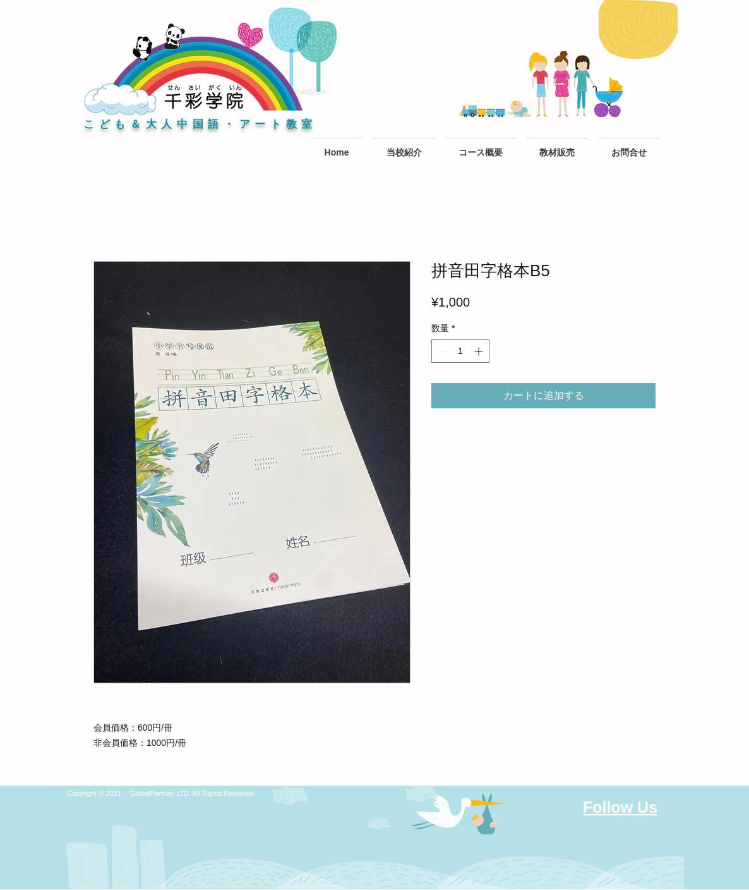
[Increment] (480, 351)
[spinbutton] (460, 351)
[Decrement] (441, 351)
